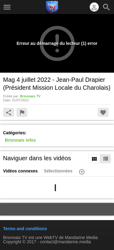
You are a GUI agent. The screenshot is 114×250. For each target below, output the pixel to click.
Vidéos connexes (20, 170)
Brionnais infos (20, 140)
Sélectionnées (58, 170)
